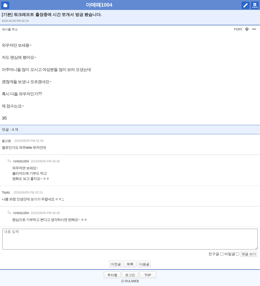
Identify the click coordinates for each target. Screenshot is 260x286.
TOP (147, 275)
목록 (130, 264)
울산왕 (6, 141)
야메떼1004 (99, 5)
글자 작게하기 (254, 30)
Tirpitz (6, 192)
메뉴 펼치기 (254, 5)
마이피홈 (5, 5)
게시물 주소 (10, 29)
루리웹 (112, 275)
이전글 (116, 264)
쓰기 (245, 5)
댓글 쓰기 (249, 254)
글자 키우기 (247, 30)
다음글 (144, 264)
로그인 (130, 275)
